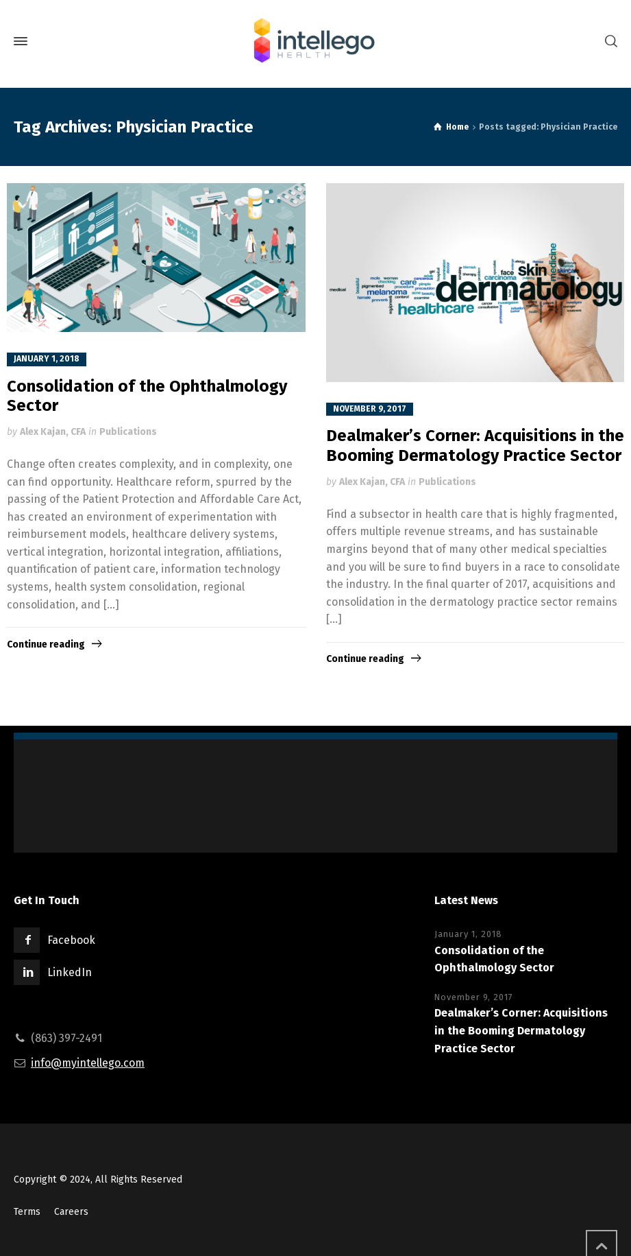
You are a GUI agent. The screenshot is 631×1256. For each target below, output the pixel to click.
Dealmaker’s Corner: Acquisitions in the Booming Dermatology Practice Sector (475, 445)
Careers (71, 1212)
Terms (27, 1212)
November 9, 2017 (369, 409)
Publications (128, 432)
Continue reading (46, 644)
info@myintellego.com (88, 1062)
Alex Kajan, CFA (53, 432)
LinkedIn (69, 972)
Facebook (71, 940)
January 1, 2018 (46, 359)
